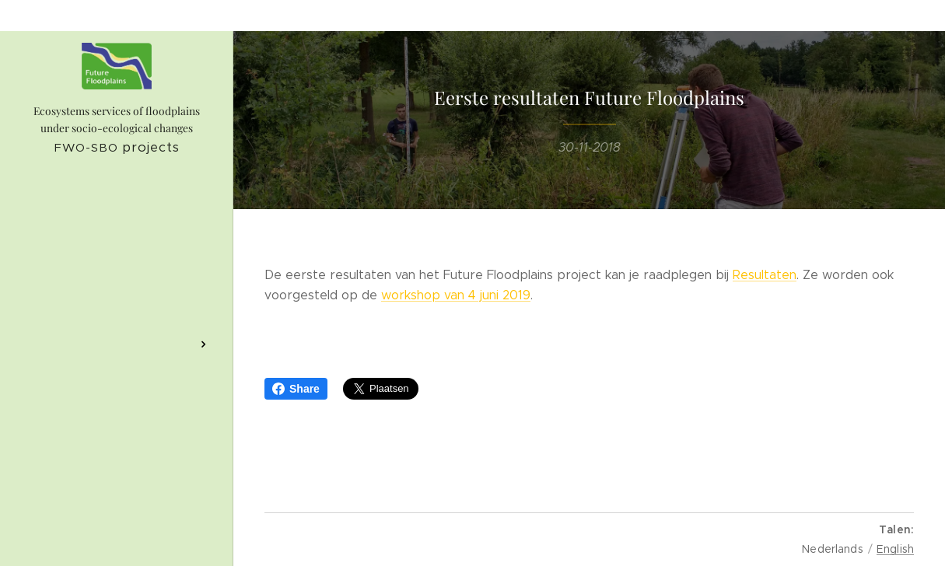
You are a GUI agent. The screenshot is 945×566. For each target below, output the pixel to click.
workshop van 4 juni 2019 (455, 294)
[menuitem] (117, 241)
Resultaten (764, 274)
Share (296, 389)
